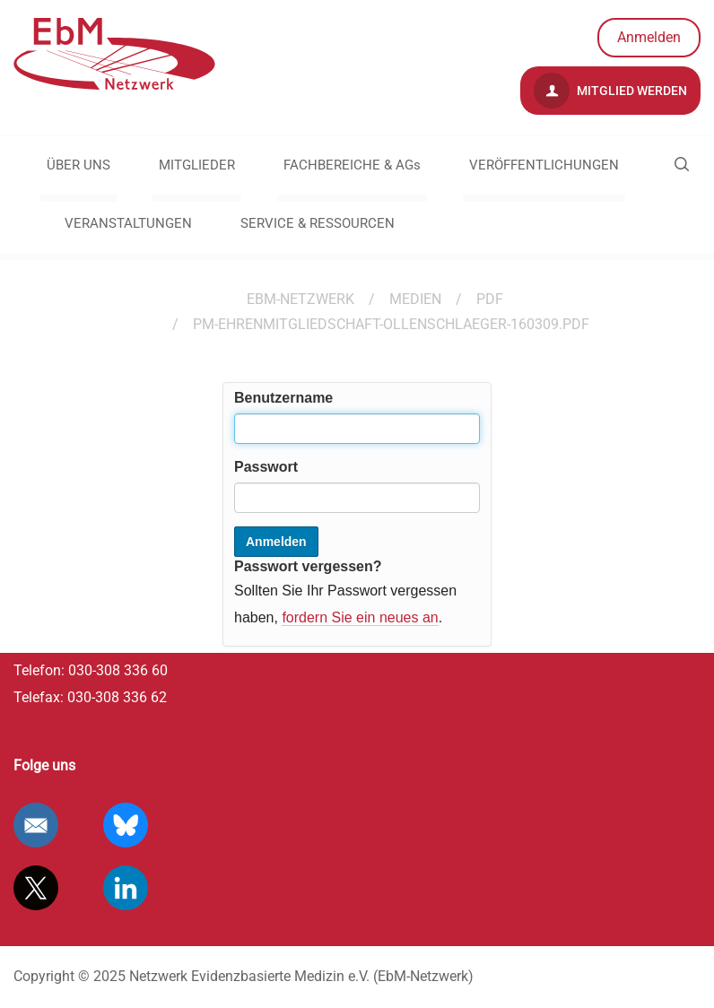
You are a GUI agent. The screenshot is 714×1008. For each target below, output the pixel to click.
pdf (489, 299)
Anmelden (649, 37)
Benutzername (283, 397)
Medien (415, 299)
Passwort (266, 466)
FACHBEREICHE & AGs (352, 165)
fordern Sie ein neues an (360, 617)
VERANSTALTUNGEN (128, 223)
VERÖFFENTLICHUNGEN (544, 165)
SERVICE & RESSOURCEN (317, 223)
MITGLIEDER (197, 165)
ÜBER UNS (78, 165)
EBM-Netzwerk (300, 299)
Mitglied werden (610, 91)
